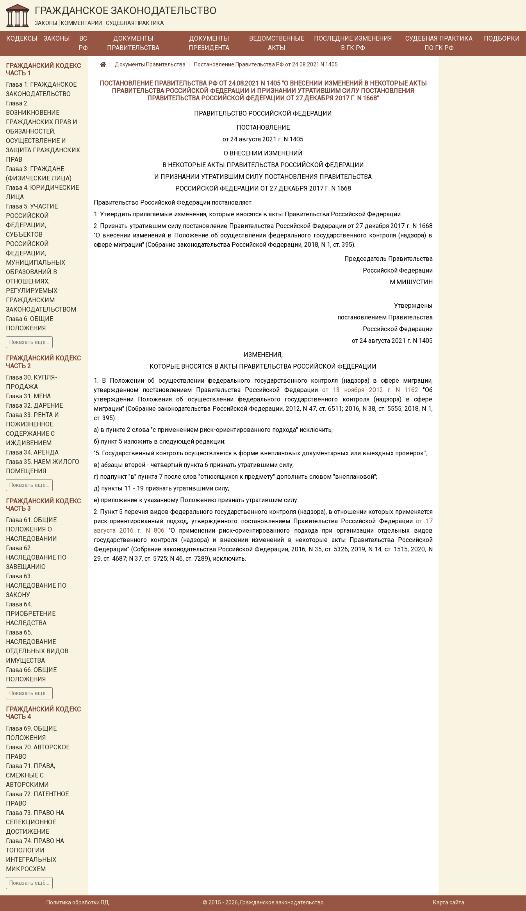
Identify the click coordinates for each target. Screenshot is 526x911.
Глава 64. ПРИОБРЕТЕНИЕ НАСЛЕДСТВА (30, 614)
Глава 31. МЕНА (28, 396)
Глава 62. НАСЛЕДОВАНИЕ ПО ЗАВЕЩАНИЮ (36, 557)
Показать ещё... (29, 342)
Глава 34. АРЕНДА (32, 452)
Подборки (502, 38)
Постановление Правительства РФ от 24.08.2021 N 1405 (266, 64)
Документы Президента (209, 43)
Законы (57, 38)
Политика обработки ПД (77, 902)
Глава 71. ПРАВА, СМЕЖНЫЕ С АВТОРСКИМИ (30, 775)
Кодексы (21, 38)
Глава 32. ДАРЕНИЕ (34, 405)
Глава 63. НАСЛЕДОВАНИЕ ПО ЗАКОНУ (36, 585)
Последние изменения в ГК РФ (353, 43)
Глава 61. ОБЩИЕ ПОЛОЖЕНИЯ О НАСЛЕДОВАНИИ (31, 529)
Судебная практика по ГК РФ (439, 43)
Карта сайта (448, 902)
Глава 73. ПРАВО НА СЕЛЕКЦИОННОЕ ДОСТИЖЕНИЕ (35, 822)
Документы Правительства (133, 43)
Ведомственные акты (276, 43)
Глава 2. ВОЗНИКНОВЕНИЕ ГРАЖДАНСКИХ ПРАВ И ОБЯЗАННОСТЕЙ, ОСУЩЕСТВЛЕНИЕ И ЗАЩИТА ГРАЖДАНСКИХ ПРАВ (43, 131)
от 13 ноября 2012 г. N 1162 (370, 390)
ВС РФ (83, 43)
